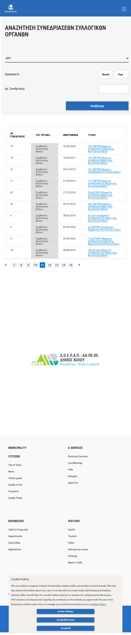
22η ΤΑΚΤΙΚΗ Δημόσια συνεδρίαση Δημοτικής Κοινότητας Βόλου (100, 207)
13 (56, 265)
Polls (70, 469)
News (11, 471)
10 (35, 265)
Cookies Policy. (98, 604)
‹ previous (5, 264)
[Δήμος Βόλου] (11, 8)
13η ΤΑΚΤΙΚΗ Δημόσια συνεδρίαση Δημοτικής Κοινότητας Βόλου (100, 160)
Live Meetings (75, 463)
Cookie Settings (65, 611)
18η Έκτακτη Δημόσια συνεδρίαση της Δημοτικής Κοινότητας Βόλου (102, 253)
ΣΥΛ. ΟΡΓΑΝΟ (44, 135)
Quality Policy (15, 498)
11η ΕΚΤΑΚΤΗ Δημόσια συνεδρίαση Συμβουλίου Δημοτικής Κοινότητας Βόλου (103, 241)
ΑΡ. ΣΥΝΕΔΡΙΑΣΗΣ (17, 135)
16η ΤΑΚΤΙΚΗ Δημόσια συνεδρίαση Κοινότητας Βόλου (104, 170)
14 (63, 265)
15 (71, 265)
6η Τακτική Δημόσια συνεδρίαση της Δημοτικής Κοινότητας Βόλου (102, 218)
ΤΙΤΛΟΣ (92, 135)
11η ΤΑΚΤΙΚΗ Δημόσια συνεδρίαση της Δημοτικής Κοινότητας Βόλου (102, 183)
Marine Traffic (75, 562)
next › (79, 264)
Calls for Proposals (18, 529)
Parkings (72, 556)
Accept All (66, 628)
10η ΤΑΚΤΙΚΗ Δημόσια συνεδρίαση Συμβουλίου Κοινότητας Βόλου (101, 149)
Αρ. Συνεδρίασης (15, 88)
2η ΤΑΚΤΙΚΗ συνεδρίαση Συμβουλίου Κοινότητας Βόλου (104, 228)
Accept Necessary (65, 620)
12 (49, 265)
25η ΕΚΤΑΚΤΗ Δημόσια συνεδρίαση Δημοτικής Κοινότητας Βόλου (100, 195)
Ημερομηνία (12, 74)
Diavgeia (72, 476)
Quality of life (15, 484)
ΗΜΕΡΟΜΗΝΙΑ (70, 135)
